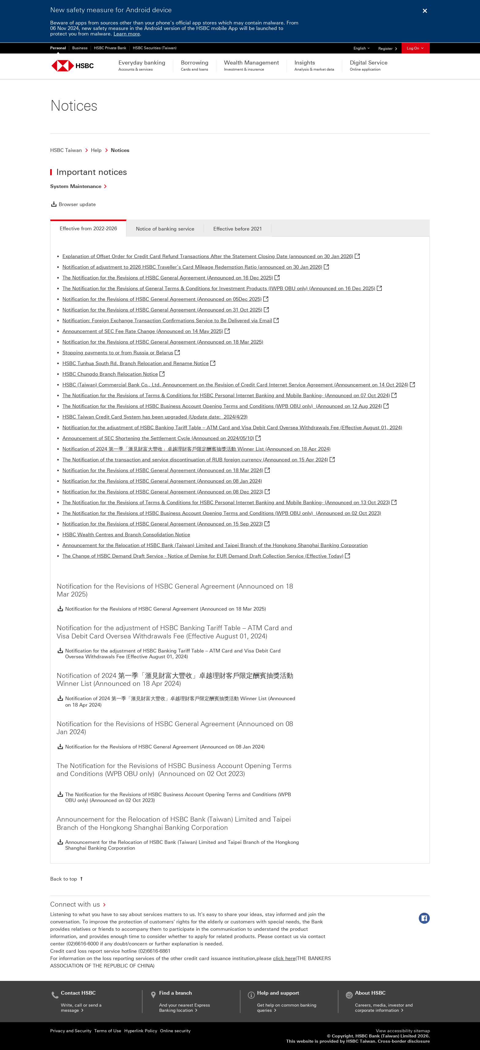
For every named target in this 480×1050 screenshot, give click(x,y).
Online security (175, 1030)
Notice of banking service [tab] (165, 229)
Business (80, 48)
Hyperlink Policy (140, 1030)
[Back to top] (67, 879)
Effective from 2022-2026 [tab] (88, 228)
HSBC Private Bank (110, 48)
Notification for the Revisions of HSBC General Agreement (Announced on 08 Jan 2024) (162, 481)
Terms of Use (107, 1030)
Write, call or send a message (81, 1008)
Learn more (127, 34)
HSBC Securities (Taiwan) (155, 48)
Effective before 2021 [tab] (237, 229)
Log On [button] (416, 48)
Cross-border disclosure (404, 1041)
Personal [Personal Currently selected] (58, 48)
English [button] (363, 46)
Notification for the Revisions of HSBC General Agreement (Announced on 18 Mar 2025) (162, 342)
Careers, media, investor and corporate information (384, 1008)
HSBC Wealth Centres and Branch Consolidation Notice (126, 535)
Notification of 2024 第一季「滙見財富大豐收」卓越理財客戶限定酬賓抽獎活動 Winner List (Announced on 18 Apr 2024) (196, 449)
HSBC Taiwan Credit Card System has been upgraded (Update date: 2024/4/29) (155, 417)
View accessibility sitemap (403, 1030)
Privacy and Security (70, 1030)
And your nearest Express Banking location (184, 1008)
